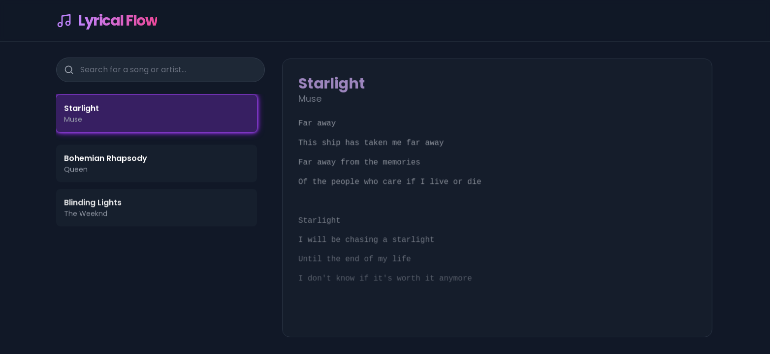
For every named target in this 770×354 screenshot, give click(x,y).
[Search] (69, 69)
